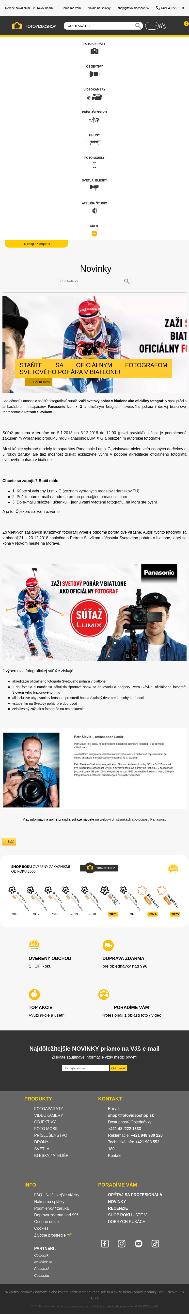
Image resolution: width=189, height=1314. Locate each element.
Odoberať (118, 1068)
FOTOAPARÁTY (48, 1109)
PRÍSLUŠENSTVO (50, 1135)
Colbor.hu (41, 1276)
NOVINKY (117, 1202)
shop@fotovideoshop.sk (131, 1115)
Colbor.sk (41, 1255)
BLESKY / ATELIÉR (51, 1155)
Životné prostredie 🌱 (53, 1235)
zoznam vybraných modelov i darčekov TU (101, 491)
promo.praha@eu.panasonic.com (98, 497)
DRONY (41, 1142)
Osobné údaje (46, 1222)
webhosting (114, 1306)
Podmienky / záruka (51, 1208)
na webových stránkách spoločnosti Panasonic (130, 819)
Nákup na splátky (49, 1202)
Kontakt (114, 1155)
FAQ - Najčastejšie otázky (56, 1195)
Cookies (41, 1228)
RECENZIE (118, 1208)
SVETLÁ (42, 1149)
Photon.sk (41, 1269)
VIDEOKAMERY (48, 1115)
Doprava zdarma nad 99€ (56, 1215)
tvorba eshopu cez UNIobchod (85, 1306)
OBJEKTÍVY (45, 1122)
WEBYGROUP (148, 1306)
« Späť (9, 841)
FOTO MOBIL (46, 1129)
